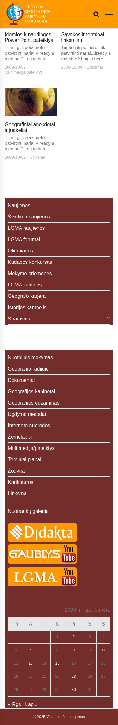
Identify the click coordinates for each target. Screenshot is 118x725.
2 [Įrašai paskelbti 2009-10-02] (74, 637)
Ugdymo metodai (27, 414)
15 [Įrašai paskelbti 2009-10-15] (57, 663)
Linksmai (95, 67)
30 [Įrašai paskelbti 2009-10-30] (73, 690)
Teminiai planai (24, 459)
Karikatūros (20, 482)
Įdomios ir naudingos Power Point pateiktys (29, 37)
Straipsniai (19, 318)
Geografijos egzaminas (33, 402)
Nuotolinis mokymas (30, 357)
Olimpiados (20, 250)
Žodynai (17, 470)
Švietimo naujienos (29, 216)
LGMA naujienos (26, 228)
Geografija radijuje (28, 368)
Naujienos (19, 205)
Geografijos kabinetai (31, 391)
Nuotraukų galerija (28, 511)
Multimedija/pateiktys (24, 72)
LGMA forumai (24, 239)
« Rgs (14, 704)
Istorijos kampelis (27, 307)
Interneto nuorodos (29, 425)
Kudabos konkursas (30, 262)
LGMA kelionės (25, 284)
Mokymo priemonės (30, 273)
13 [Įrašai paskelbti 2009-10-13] (30, 663)
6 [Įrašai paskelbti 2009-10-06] (31, 650)
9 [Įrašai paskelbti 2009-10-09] (74, 650)
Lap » (31, 704)
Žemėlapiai (20, 436)
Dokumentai (21, 380)
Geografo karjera (27, 296)
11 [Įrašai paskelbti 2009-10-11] (103, 650)
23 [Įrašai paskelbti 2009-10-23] (73, 676)
